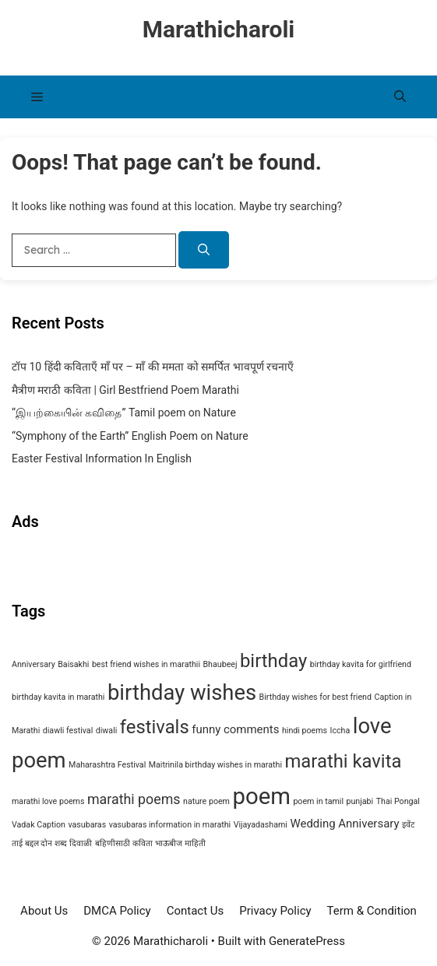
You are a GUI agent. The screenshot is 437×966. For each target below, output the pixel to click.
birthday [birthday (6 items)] (273, 661)
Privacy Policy (275, 911)
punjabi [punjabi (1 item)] (360, 801)
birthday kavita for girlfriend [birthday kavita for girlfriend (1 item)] (360, 664)
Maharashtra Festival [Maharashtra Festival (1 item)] (107, 765)
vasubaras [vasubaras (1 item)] (87, 825)
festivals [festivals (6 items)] (154, 727)
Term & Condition (372, 911)
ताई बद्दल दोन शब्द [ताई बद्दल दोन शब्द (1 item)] (39, 843)
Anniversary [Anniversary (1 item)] (33, 664)
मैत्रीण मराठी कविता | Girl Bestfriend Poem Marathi (125, 390)
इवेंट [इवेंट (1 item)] (408, 825)
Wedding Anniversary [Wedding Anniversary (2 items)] (344, 824)
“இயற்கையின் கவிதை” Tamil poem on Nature (124, 412)
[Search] (203, 250)
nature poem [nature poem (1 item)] (206, 801)
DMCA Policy (116, 911)
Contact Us (195, 911)
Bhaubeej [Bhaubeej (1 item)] (220, 664)
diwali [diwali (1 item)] (107, 730)
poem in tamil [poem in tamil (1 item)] (318, 801)
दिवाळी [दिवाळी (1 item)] (80, 843)
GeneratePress (307, 941)
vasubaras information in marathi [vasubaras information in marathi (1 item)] (170, 825)
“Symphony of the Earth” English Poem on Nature (130, 436)
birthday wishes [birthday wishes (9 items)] (181, 692)
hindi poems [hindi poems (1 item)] (304, 730)
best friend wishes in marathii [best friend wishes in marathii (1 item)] (146, 664)
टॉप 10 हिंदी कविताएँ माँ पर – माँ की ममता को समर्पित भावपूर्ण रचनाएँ (153, 366)
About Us (44, 911)
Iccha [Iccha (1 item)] (340, 730)
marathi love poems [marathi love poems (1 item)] (48, 801)
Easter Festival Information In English (102, 458)
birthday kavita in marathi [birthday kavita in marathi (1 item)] (58, 697)
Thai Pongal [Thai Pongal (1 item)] (398, 801)
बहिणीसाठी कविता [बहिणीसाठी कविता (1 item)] (124, 843)
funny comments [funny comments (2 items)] (235, 729)
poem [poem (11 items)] (261, 796)
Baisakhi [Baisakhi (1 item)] (73, 664)
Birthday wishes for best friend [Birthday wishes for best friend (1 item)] (315, 697)
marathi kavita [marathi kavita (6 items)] (342, 761)
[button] (400, 97)
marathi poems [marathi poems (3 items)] (134, 799)
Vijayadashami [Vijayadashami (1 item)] (260, 825)
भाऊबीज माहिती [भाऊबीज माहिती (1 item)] (180, 843)
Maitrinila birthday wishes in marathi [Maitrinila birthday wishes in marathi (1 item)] (215, 765)
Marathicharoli (219, 29)
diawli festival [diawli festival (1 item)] (68, 730)
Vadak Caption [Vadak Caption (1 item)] (38, 825)
